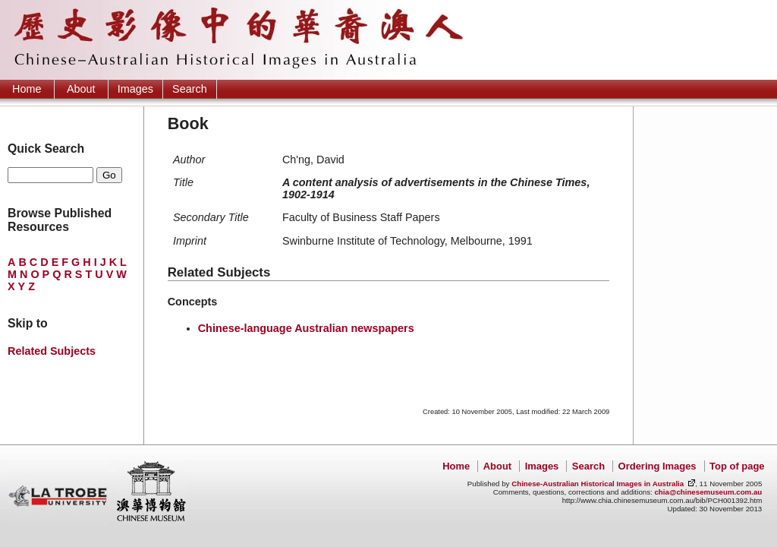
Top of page (736, 466)
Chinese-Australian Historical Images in (597, 483)
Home (26, 89)
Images (135, 89)
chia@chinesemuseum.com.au (708, 492)
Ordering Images (657, 466)
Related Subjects (52, 351)
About (81, 89)
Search (189, 89)
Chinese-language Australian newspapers (306, 328)
